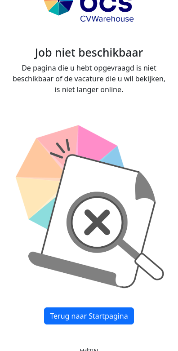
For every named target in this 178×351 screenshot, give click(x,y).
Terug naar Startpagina (89, 316)
